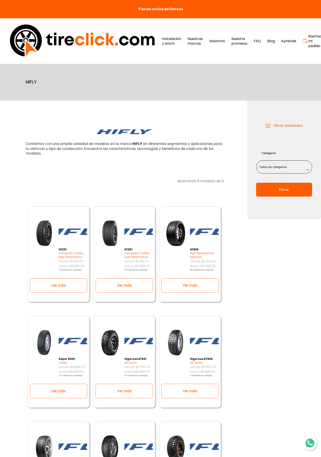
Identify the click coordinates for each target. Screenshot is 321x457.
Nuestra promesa (239, 41)
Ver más (58, 285)
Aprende (288, 41)
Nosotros (217, 41)
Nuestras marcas (195, 41)
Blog (271, 41)
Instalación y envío (171, 41)
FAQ (257, 41)
